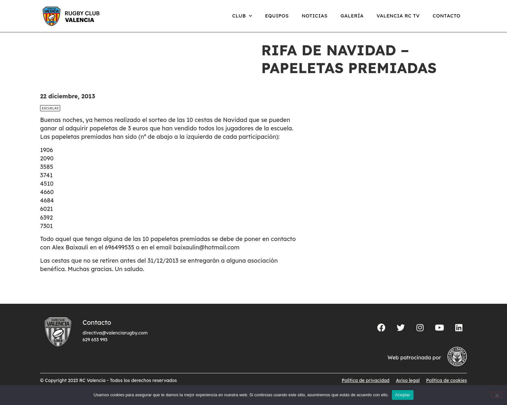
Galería (352, 16)
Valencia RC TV (398, 16)
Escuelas (50, 115)
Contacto (446, 16)
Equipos (277, 16)
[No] (496, 395)
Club (242, 16)
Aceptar (402, 394)
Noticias (315, 16)
